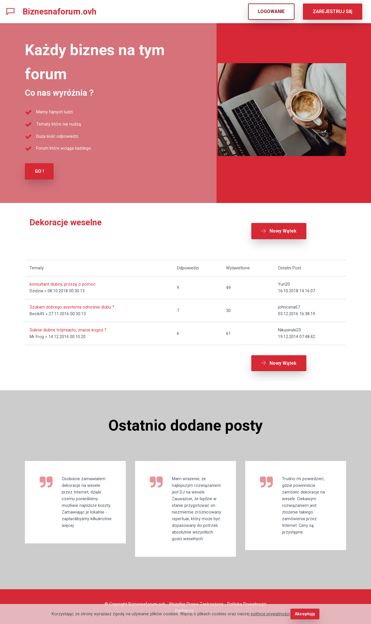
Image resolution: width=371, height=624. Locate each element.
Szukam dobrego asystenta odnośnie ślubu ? (72, 306)
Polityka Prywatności (246, 602)
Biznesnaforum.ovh (60, 12)
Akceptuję (305, 614)
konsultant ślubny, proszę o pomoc (63, 283)
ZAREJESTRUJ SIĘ (332, 11)
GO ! (39, 171)
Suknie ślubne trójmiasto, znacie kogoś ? (68, 329)
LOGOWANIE (271, 11)
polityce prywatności (270, 614)
